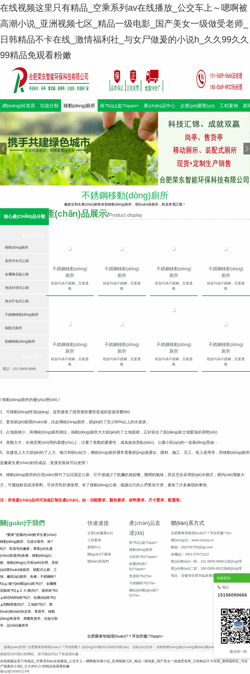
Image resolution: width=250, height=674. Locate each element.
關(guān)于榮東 (99, 554)
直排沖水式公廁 (17, 261)
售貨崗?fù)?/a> (140, 576)
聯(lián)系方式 (31, 362)
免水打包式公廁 (17, 301)
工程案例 (94, 540)
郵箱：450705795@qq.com (192, 547)
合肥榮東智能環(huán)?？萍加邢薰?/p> (201, 533)
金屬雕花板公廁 (17, 274)
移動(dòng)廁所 (16, 247)
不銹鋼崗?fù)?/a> (142, 583)
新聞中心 (94, 547)
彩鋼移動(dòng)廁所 (20, 341)
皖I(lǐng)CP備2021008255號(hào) (105, 647)
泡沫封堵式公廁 (17, 288)
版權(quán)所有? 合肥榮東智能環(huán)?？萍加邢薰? (43, 647)
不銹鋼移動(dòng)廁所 (22, 314)
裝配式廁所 (13, 328)
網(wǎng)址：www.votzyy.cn (192, 540)
